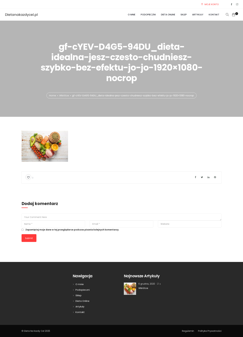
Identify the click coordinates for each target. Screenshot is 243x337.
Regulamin (188, 331)
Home (52, 95)
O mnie (131, 14)
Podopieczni (148, 14)
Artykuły (197, 14)
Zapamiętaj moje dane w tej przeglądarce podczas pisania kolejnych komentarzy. (72, 229)
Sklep (184, 14)
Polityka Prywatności (209, 331)
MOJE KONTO (212, 4)
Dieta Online (168, 14)
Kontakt (214, 14)
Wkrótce (64, 95)
